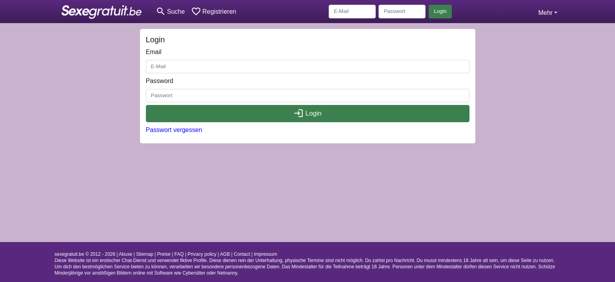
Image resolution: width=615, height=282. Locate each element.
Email (154, 52)
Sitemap (144, 254)
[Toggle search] (170, 11)
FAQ (179, 254)
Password (159, 81)
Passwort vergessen (174, 130)
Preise (164, 254)
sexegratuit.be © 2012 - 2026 (85, 254)
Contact (242, 254)
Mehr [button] (545, 12)
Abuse (125, 254)
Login (440, 11)
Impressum (265, 254)
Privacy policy (201, 254)
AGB (225, 254)
